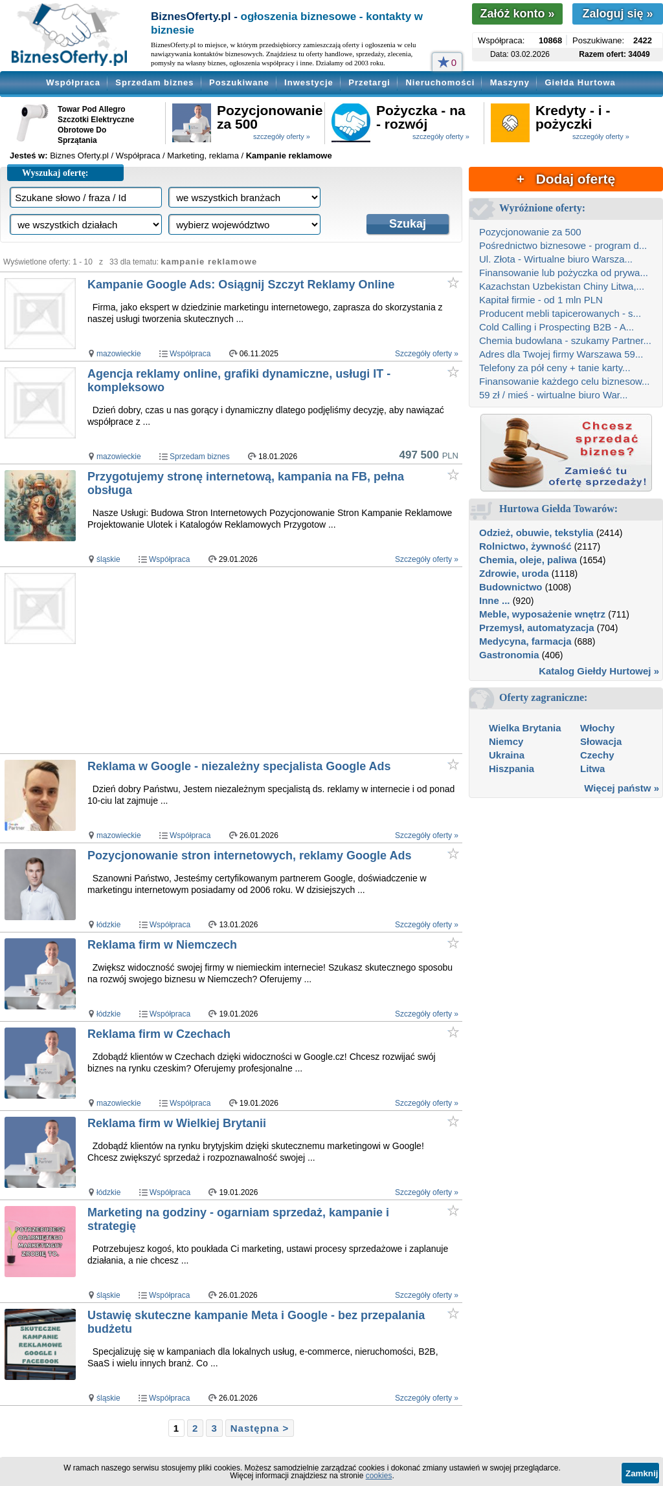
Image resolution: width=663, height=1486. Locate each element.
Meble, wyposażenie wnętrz (542, 613)
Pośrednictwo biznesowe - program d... (563, 245)
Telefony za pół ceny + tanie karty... (555, 367)
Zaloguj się (617, 13)
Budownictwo (511, 586)
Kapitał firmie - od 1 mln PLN (541, 299)
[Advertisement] (274, 660)
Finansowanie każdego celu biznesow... (564, 381)
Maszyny (510, 82)
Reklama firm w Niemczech (162, 944)
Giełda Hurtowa (580, 82)
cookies (379, 1475)
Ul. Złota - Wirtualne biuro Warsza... (556, 258)
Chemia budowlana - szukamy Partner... (565, 340)
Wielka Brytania (525, 727)
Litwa (592, 768)
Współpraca (73, 82)
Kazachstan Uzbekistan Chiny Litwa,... (561, 286)
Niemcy (506, 741)
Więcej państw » (621, 787)
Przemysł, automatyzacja (536, 627)
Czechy (597, 754)
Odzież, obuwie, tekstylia (536, 532)
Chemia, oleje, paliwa (528, 559)
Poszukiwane (239, 82)
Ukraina (506, 754)
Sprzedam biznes (154, 82)
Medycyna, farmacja (525, 641)
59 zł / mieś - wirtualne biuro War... (553, 394)
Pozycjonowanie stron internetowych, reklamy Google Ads (249, 855)
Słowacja (601, 741)
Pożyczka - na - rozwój (421, 117)
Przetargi (369, 82)
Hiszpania (511, 768)
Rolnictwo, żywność (525, 546)
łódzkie (108, 924)
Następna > (259, 1428)
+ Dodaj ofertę (566, 178)
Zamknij (641, 1473)
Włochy (597, 727)
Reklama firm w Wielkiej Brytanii (176, 1123)
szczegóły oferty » (281, 136)
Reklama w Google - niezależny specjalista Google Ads (238, 766)
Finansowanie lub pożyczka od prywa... (563, 272)
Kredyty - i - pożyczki (573, 117)
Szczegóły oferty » (426, 353)
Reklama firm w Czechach (158, 1034)
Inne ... (494, 600)
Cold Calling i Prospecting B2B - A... (556, 326)
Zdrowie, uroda (514, 573)
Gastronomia (509, 654)
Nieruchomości (440, 82)
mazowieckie (118, 353)
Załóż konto (517, 13)
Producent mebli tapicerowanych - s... (560, 313)
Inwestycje (308, 82)
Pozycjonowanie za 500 (269, 117)
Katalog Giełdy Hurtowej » (599, 670)
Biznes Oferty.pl (79, 155)
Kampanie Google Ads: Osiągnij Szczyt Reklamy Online (240, 284)
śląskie (108, 559)
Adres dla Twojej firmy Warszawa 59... (561, 354)
